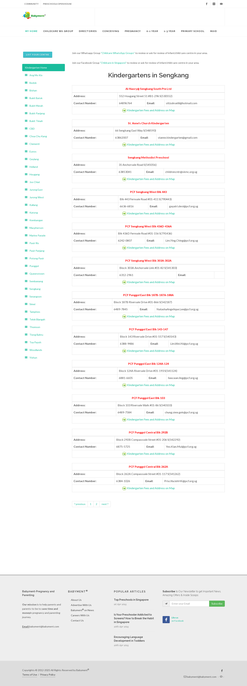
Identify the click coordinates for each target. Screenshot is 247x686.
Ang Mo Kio (33, 75)
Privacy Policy (47, 674)
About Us (76, 599)
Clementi (32, 144)
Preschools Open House (57, 3)
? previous (79, 503)
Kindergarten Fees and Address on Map (151, 110)
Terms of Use (29, 674)
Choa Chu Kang (36, 136)
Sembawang (34, 281)
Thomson (32, 327)
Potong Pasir (34, 258)
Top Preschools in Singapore (131, 599)
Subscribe (216, 603)
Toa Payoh (33, 342)
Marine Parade (35, 235)
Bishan (31, 90)
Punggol (32, 266)
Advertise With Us (81, 604)
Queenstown (34, 273)
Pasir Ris (32, 243)
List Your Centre (37, 54)
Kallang (31, 205)
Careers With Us (80, 615)
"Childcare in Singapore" (113, 62)
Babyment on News (82, 610)
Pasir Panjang (34, 251)
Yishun (31, 357)
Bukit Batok (33, 98)
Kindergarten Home (36, 67)
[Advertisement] (160, 17)
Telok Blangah (35, 319)
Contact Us (77, 620)
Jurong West (34, 197)
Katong (31, 212)
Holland (31, 167)
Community (31, 3)
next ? (105, 503)
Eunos (30, 151)
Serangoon (33, 296)
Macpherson (34, 228)
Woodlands (33, 350)
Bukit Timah (34, 121)
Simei (30, 304)
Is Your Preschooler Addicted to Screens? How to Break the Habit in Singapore (134, 618)
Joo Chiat (32, 182)
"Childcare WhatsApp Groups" (118, 52)
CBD (30, 128)
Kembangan (34, 220)
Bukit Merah (34, 106)
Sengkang (33, 289)
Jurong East (34, 190)
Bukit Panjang (35, 113)
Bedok (31, 83)
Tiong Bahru (34, 335)
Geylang (32, 159)
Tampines (32, 312)
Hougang (32, 174)
